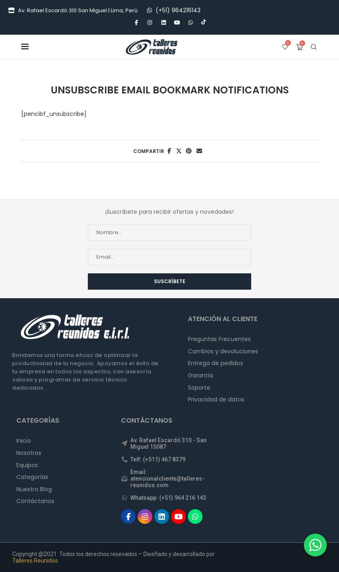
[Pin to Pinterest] (188, 151)
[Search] (314, 47)
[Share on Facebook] (169, 151)
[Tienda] (11, 11)
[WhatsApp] (149, 10)
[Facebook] (136, 23)
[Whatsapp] (190, 23)
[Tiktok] (203, 23)
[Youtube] (177, 23)
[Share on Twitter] (179, 151)
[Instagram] (150, 23)
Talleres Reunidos (35, 560)
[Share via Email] (199, 151)
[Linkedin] (163, 23)
